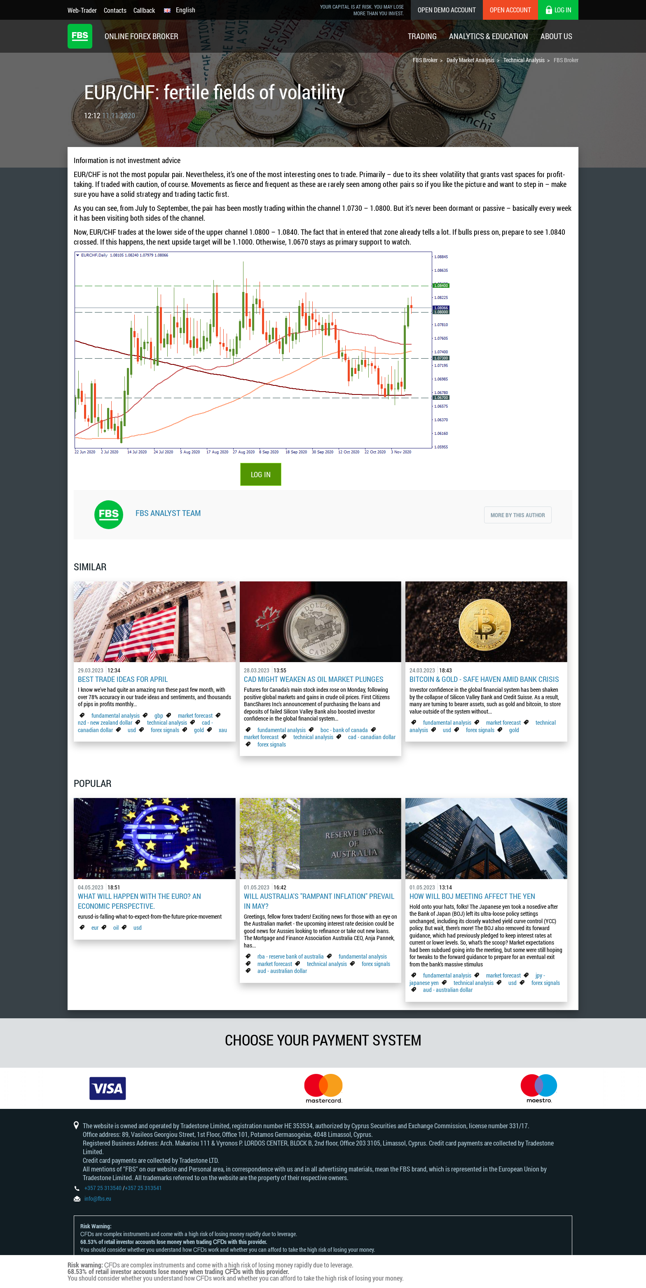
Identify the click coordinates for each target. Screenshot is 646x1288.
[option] (107, 1088)
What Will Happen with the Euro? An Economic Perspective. (139, 901)
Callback (144, 10)
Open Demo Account (447, 9)
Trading (422, 36)
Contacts (115, 10)
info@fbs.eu (97, 1198)
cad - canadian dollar (372, 737)
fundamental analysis (115, 715)
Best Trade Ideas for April (123, 679)
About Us (556, 36)
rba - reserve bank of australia (291, 956)
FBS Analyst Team (168, 512)
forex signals (165, 730)
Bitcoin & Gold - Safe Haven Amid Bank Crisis (484, 679)
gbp (158, 715)
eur (94, 927)
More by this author (518, 515)
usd (132, 730)
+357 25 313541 (143, 1188)
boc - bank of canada (345, 730)
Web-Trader (82, 10)
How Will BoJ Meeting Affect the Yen (472, 896)
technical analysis (167, 722)
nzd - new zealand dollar (105, 722)
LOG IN (261, 474)
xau (223, 730)
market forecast (195, 715)
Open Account (510, 9)
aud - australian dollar (282, 971)
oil (116, 927)
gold (199, 730)
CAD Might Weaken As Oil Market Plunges (314, 679)
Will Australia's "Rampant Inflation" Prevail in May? (319, 901)
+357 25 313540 (103, 1188)
